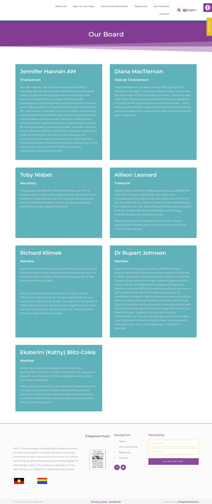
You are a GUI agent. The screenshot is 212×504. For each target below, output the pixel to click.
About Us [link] (60, 6)
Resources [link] (141, 6)
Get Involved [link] (161, 6)
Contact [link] (164, 13)
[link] (207, 7)
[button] (179, 10)
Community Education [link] (114, 6)
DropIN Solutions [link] (188, 498)
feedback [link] (115, 498)
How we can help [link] (83, 6)
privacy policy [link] (99, 498)
